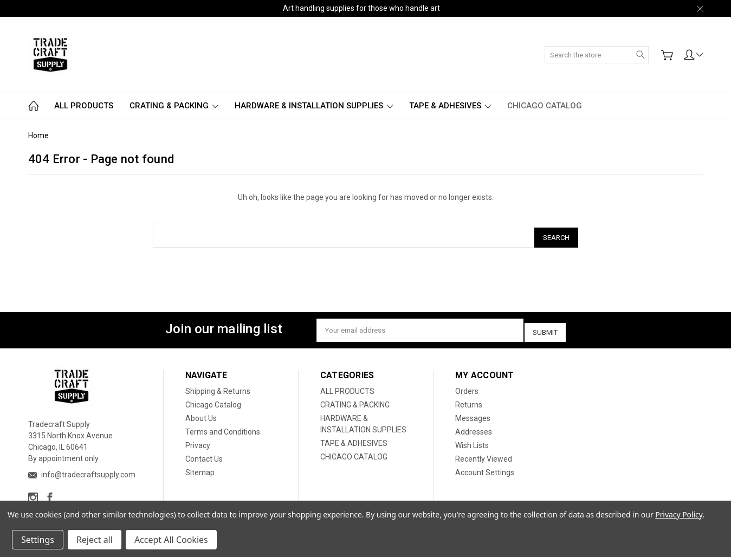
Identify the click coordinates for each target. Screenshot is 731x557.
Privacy (197, 437)
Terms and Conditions (222, 423)
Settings (37, 540)
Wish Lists (472, 437)
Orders (466, 383)
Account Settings (484, 464)
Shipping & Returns (217, 383)
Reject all (94, 540)
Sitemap (200, 464)
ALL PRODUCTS (83, 106)
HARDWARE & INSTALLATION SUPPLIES (314, 106)
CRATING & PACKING (174, 106)
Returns (468, 396)
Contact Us (204, 450)
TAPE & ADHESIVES (450, 106)
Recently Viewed (483, 450)
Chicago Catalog (213, 396)
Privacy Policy (678, 514)
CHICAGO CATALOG (544, 106)
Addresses (473, 423)
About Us (201, 410)
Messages (472, 410)
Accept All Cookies (171, 540)
